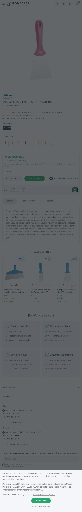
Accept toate (41, 500)
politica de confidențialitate (44, 495)
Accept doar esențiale (41, 506)
